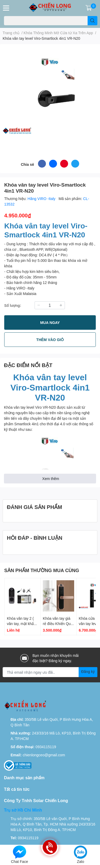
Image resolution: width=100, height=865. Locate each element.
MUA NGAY (50, 322)
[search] (92, 20)
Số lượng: (12, 305)
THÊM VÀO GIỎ (50, 339)
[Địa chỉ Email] (50, 672)
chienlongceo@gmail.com (44, 755)
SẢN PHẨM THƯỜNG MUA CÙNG (41, 570)
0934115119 (46, 746)
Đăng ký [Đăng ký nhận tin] (88, 671)
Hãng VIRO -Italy (41, 198)
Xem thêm (50, 478)
